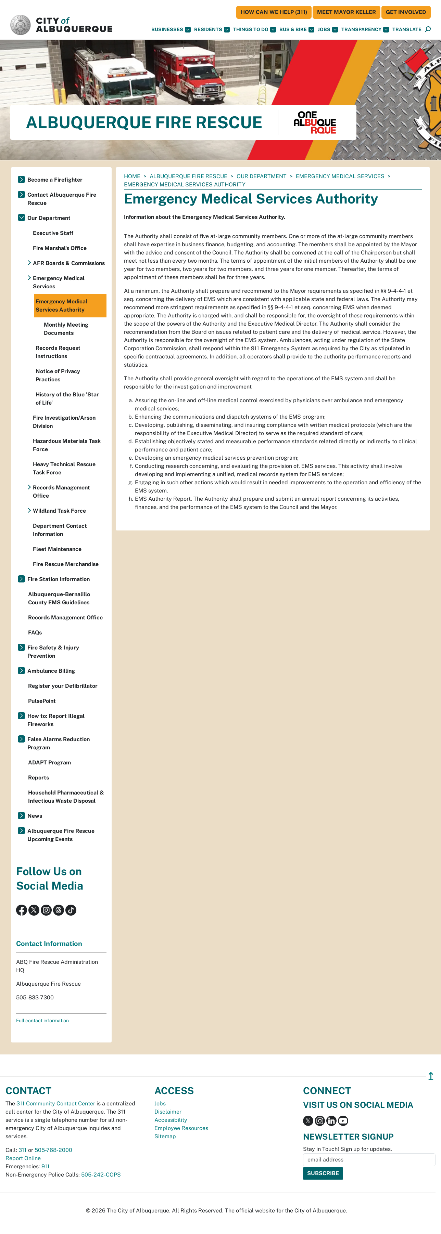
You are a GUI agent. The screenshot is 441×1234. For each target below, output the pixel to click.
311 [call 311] (22, 1150)
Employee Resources (181, 1128)
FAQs (35, 632)
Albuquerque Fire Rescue (188, 176)
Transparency (365, 29)
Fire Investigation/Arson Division (64, 422)
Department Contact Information (60, 530)
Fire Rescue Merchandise (66, 564)
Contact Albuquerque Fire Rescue (61, 199)
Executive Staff (53, 233)
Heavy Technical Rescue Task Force (64, 468)
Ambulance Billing (51, 671)
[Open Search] (428, 30)
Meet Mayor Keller (346, 12)
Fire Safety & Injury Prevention (53, 651)
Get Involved (406, 12)
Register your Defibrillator (63, 686)
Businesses (171, 29)
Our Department (262, 176)
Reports (38, 777)
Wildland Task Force (59, 511)
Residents (212, 29)
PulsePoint (42, 701)
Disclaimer (167, 1111)
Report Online (23, 1158)
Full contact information (42, 1020)
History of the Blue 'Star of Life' (67, 398)
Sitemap (165, 1136)
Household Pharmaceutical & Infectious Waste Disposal (66, 796)
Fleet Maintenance (57, 549)
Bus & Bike (296, 29)
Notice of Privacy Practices (58, 375)
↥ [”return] (431, 1076)
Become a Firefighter (55, 179)
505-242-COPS (101, 1174)
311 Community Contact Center (55, 1103)
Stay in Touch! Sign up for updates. (347, 1149)
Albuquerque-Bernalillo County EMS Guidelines (59, 598)
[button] (406, 29)
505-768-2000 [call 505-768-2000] (53, 1150)
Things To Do (254, 29)
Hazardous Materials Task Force (67, 445)
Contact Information (49, 944)
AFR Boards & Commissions (69, 263)
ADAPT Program (49, 762)
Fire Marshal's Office (60, 248)
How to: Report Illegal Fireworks (56, 720)
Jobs (328, 29)
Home (132, 176)
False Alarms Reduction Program (58, 743)
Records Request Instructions (58, 352)
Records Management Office (61, 491)
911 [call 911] (45, 1166)
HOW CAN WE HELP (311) (274, 12)
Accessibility (170, 1120)
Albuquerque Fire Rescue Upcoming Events (60, 835)
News (34, 816)
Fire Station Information (58, 579)
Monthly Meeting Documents (66, 328)
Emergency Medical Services (340, 176)
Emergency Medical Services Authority (61, 305)
